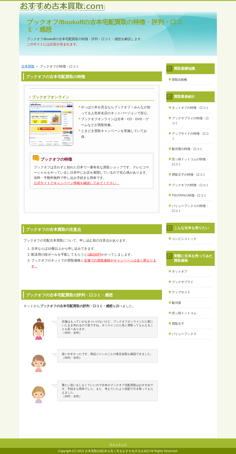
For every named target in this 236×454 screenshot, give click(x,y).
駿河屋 (176, 302)
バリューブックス (184, 334)
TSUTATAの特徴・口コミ (189, 195)
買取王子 (178, 323)
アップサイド (181, 292)
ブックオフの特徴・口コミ (190, 185)
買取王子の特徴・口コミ (189, 174)
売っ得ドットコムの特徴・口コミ (190, 161)
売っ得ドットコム (184, 313)
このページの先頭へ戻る (204, 436)
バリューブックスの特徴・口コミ (190, 208)
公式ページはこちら (92, 199)
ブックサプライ (182, 282)
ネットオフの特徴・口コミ (190, 107)
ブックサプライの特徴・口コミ (190, 120)
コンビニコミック (184, 238)
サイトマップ (118, 444)
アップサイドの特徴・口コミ (190, 136)
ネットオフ (179, 271)
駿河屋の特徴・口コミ (187, 149)
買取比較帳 (179, 79)
